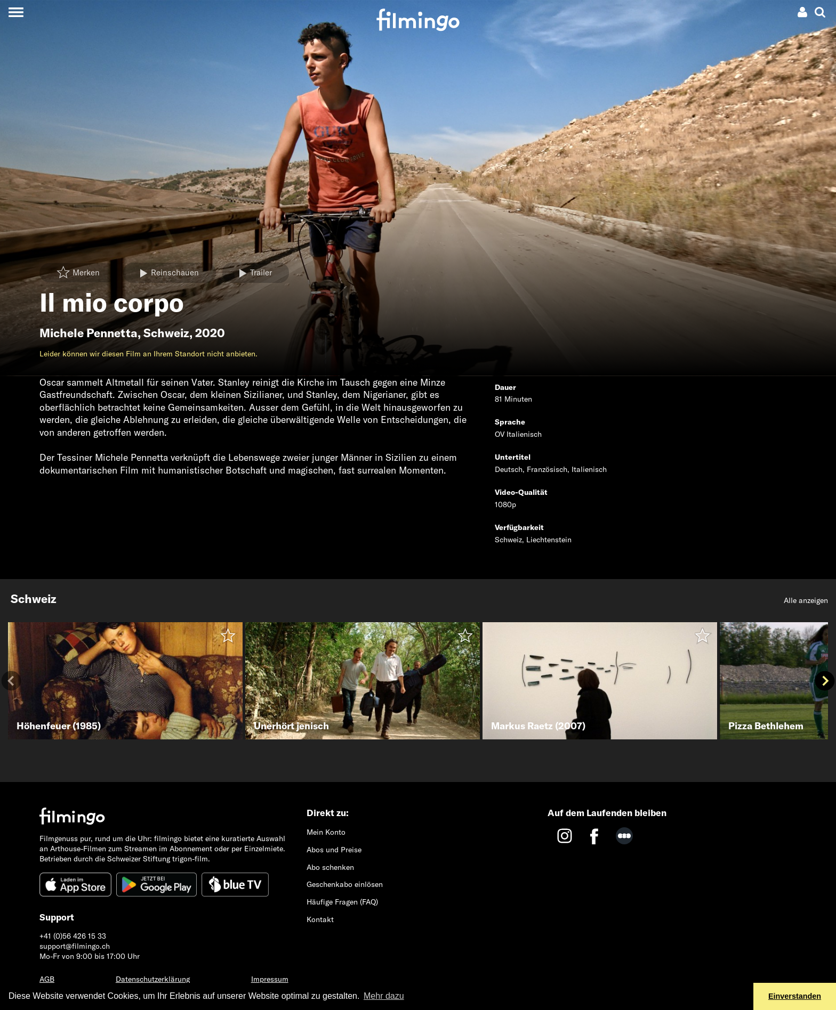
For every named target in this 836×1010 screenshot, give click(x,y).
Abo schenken (330, 867)
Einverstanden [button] (794, 996)
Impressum (269, 979)
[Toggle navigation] (15, 12)
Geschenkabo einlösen (345, 884)
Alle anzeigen (806, 600)
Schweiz (166, 332)
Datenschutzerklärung (153, 979)
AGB (46, 979)
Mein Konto (326, 832)
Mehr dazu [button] (384, 995)
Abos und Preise (334, 849)
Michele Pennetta (88, 332)
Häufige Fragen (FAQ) (342, 902)
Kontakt (320, 919)
